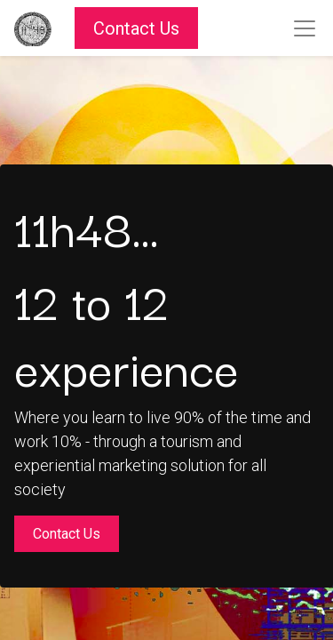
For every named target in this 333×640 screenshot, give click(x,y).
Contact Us (136, 28)
